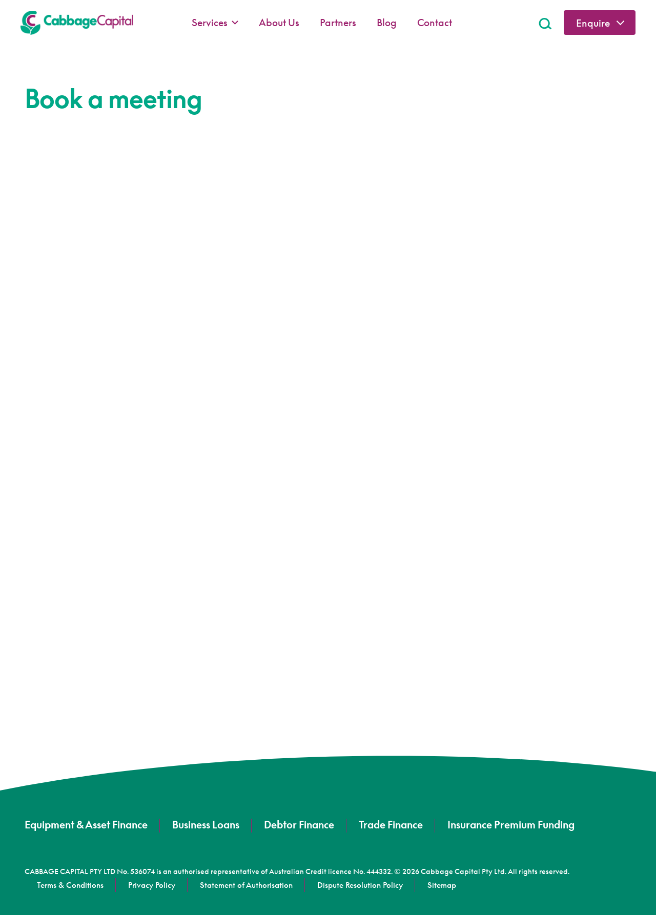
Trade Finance (391, 824)
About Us (279, 22)
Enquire (593, 23)
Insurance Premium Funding (511, 824)
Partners (338, 22)
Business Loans (205, 824)
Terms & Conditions (70, 884)
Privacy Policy (151, 884)
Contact (434, 22)
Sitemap (441, 884)
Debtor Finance (299, 824)
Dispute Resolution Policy (360, 884)
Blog (387, 22)
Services (215, 22)
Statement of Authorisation (246, 884)
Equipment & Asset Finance (86, 824)
